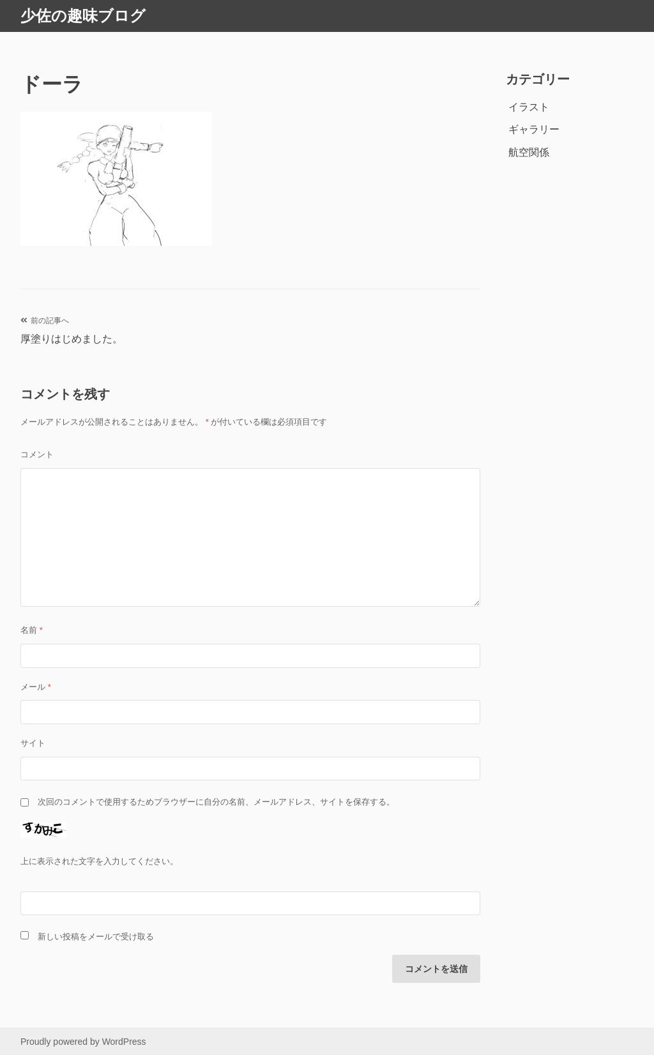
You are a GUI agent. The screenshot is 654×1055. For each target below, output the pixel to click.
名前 (31, 630)
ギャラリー (533, 129)
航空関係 (528, 152)
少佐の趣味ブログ (83, 15)
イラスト (528, 107)
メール (35, 687)
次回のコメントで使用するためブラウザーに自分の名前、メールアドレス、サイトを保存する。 (216, 802)
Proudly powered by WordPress (83, 1041)
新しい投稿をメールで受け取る (96, 936)
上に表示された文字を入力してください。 (99, 861)
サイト (32, 743)
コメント (37, 454)
